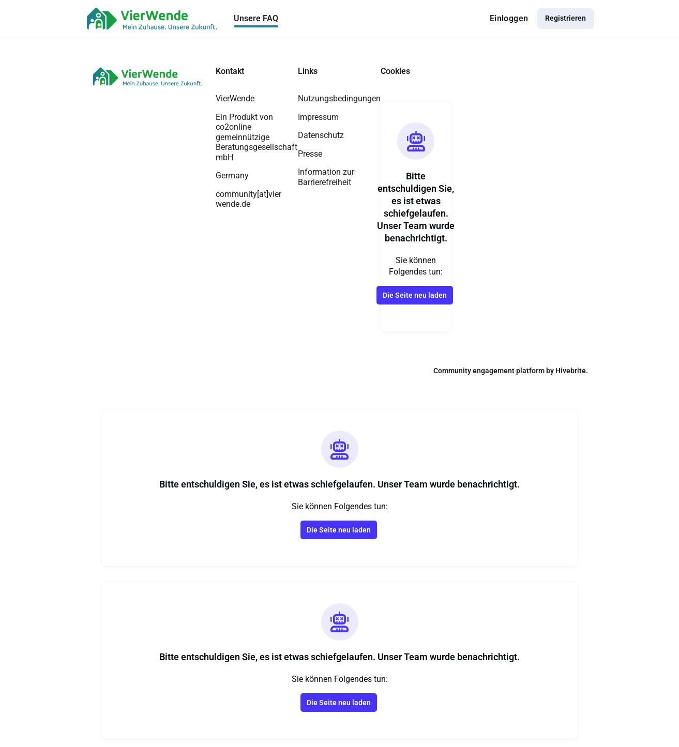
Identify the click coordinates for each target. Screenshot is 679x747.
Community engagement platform (489, 371)
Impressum (318, 117)
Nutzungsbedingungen (339, 98)
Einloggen (509, 18)
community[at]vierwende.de (248, 199)
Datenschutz (321, 135)
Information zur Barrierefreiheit (326, 177)
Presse (310, 154)
